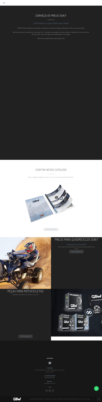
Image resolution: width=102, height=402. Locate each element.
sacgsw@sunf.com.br (50, 383)
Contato (83, 2)
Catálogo (76, 2)
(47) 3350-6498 (50, 377)
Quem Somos (68, 2)
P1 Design (87, 399)
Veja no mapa (49, 372)
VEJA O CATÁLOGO (76, 251)
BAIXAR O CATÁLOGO (51, 229)
